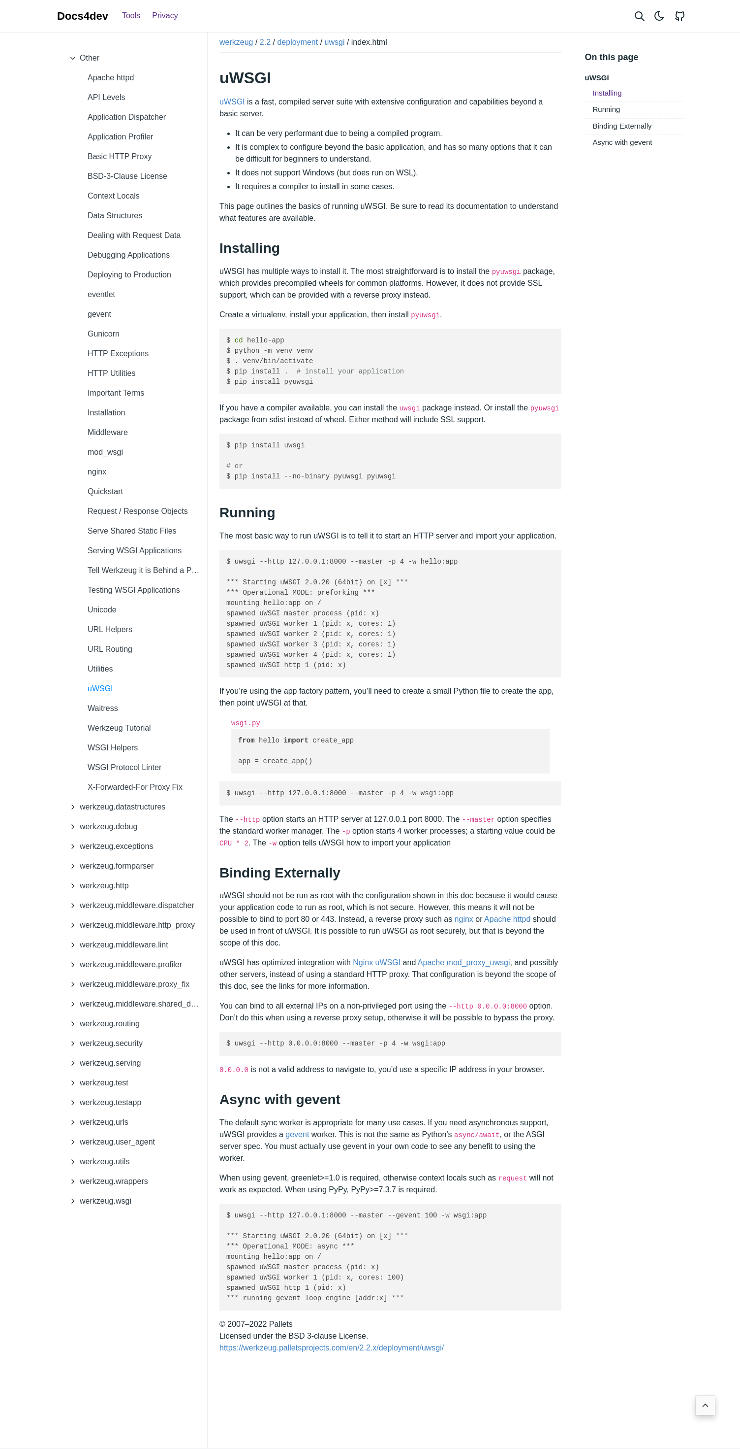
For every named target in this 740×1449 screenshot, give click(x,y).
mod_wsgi (105, 452)
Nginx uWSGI (377, 962)
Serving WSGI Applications (135, 550)
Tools (131, 15)
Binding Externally (622, 126)
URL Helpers (110, 629)
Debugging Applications (129, 255)
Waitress (103, 708)
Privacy (165, 15)
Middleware (108, 432)
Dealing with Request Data (134, 235)
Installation (106, 412)
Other (82, 58)
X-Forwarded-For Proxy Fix (135, 787)
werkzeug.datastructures (115, 807)
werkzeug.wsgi (98, 1201)
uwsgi (335, 42)
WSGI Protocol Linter (124, 767)
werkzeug (236, 42)
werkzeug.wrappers (106, 1181)
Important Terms (116, 393)
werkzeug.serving (103, 1063)
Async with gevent (622, 142)
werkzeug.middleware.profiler (123, 965)
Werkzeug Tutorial (119, 728)
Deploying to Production (129, 274)
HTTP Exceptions (118, 353)
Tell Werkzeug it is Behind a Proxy (147, 570)
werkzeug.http (97, 886)
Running (606, 109)
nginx (97, 472)
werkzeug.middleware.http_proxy (130, 925)
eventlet (101, 294)
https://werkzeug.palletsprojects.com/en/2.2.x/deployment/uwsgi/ (331, 1348)
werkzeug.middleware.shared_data (133, 1004)
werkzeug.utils (97, 1162)
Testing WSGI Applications (134, 590)
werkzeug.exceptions (109, 846)
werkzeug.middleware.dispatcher (129, 905)
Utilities (100, 669)
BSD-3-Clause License (127, 176)
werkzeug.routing (102, 1024)
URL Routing (110, 649)
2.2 (265, 42)
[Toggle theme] (659, 16)
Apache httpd (111, 77)
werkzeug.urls (96, 1122)
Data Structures (115, 215)
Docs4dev (82, 16)
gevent (99, 314)
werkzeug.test (96, 1083)
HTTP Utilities (112, 373)
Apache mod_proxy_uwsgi (464, 962)
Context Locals (114, 196)
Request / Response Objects (138, 511)
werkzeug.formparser (109, 866)
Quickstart (105, 491)
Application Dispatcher (127, 117)
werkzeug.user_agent (110, 1142)
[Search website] (639, 16)
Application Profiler (120, 137)
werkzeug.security (104, 1043)
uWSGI (100, 688)
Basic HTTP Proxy (120, 156)
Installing (607, 93)
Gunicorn (104, 334)
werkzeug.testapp (103, 1102)
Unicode (102, 610)
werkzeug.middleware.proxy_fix (127, 984)
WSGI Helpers (113, 747)
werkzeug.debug (101, 827)
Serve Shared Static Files (132, 531)
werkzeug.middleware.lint (116, 945)
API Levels (106, 97)
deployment (297, 42)
